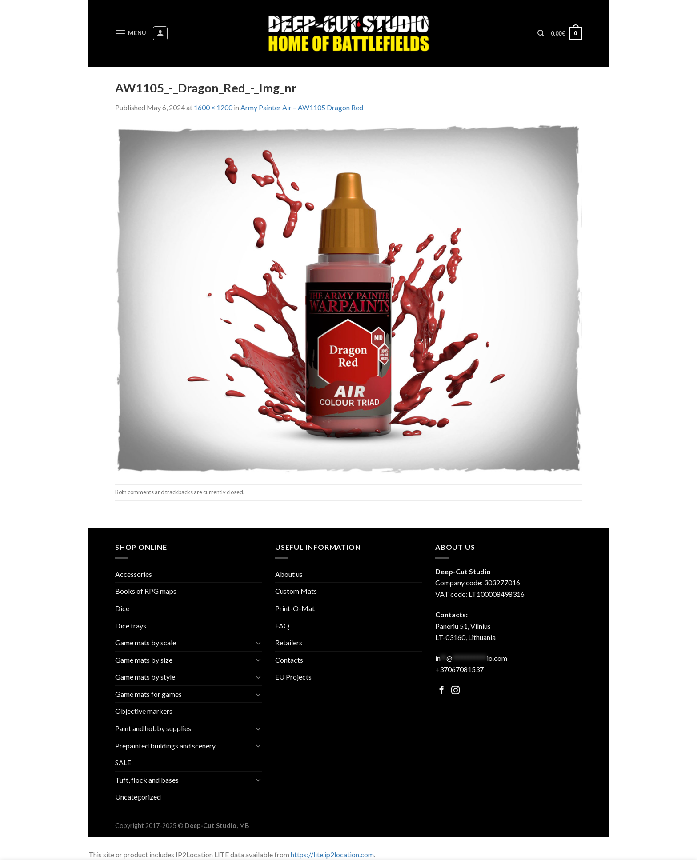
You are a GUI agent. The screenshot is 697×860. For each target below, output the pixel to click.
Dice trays (130, 625)
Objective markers (143, 711)
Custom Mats (296, 591)
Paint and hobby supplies (153, 728)
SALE (123, 762)
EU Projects (293, 676)
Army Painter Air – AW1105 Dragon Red (301, 107)
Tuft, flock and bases (147, 780)
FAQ (282, 625)
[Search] (540, 33)
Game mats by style (145, 676)
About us (289, 574)
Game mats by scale (145, 642)
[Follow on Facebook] (441, 691)
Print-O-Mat (295, 608)
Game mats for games (148, 694)
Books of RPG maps (145, 591)
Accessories (133, 574)
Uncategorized (138, 796)
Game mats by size (143, 660)
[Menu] (130, 33)
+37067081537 (459, 669)
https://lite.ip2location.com (332, 854)
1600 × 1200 (213, 107)
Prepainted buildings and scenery (165, 745)
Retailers (288, 642)
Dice (122, 608)
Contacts (289, 660)
